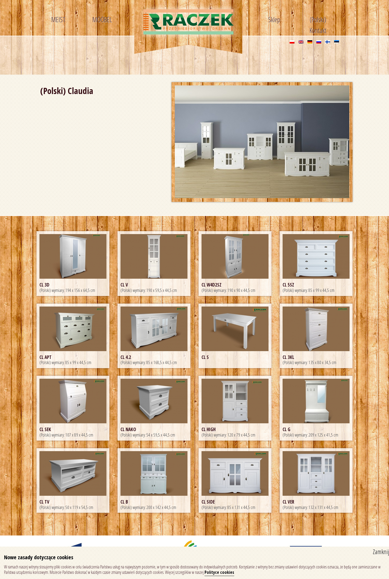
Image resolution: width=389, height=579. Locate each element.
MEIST (58, 19)
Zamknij (381, 551)
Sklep (274, 19)
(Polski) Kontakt (318, 20)
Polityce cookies (219, 572)
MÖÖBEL (102, 19)
